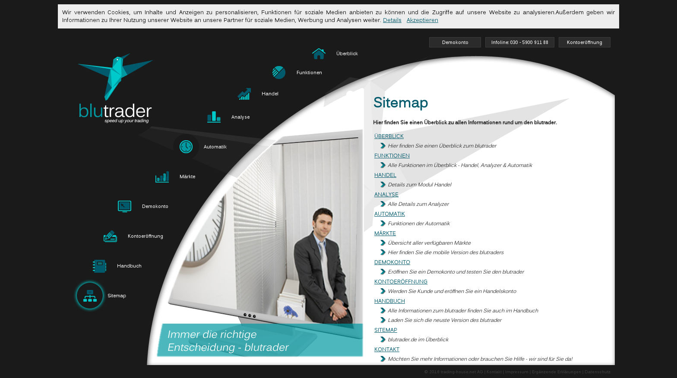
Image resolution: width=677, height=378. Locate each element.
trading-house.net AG (462, 372)
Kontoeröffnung (400, 282)
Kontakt (386, 350)
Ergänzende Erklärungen (556, 372)
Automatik (389, 214)
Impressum (516, 372)
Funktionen (392, 156)
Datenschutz (598, 372)
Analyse (386, 195)
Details (392, 20)
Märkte (385, 234)
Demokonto (392, 262)
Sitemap (385, 330)
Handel (385, 175)
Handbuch (389, 301)
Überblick (389, 136)
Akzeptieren (422, 20)
